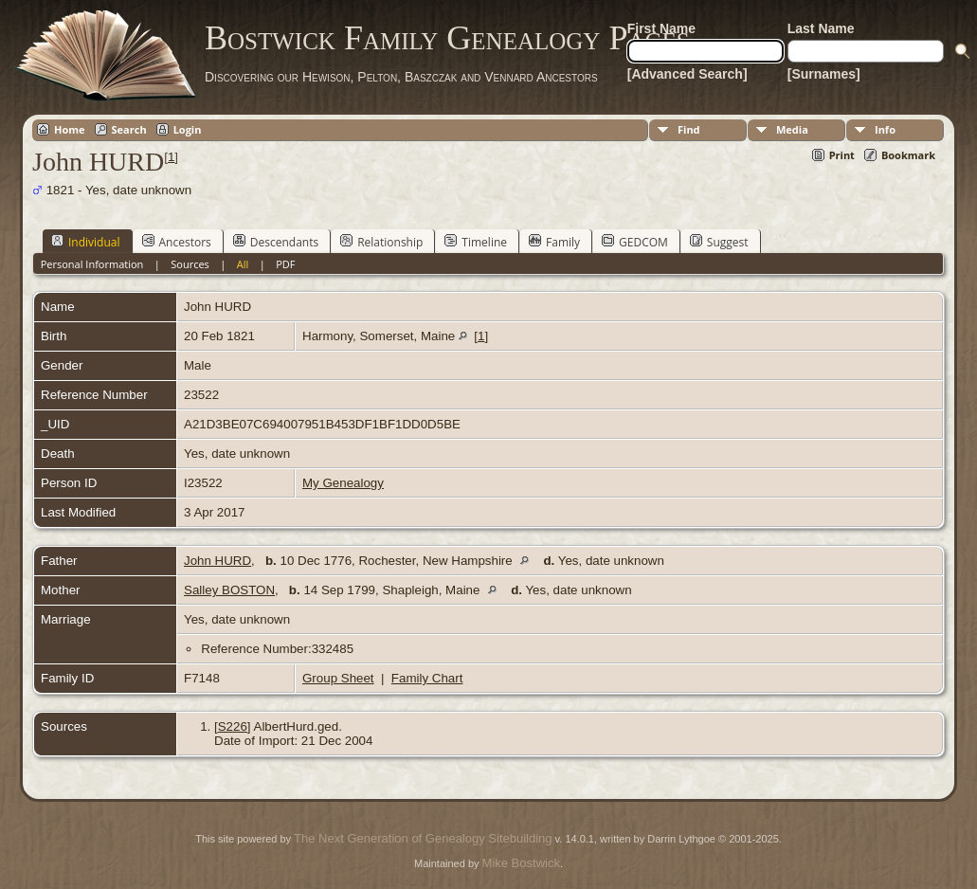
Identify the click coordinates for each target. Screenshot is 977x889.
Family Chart (427, 678)
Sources (190, 264)
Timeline (475, 241)
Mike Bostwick (521, 863)
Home (69, 129)
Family (554, 241)
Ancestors (176, 241)
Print (842, 155)
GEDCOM (635, 241)
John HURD (217, 560)
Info (885, 129)
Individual (85, 241)
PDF (285, 264)
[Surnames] (823, 74)
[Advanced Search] (687, 74)
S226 (232, 726)
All (243, 264)
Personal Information (92, 264)
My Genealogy (343, 483)
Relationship (381, 241)
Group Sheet (338, 678)
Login (187, 129)
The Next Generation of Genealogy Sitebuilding (423, 838)
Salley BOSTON (229, 590)
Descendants (275, 241)
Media (792, 129)
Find (689, 129)
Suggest (719, 241)
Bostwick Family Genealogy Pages (447, 38)
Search (129, 129)
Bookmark (908, 155)
